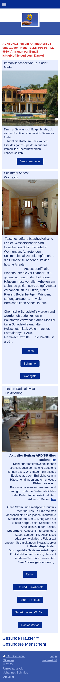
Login (53, 656)
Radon (30, 574)
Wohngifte (30, 376)
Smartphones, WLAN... (30, 612)
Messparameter (30, 161)
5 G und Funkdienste (30, 587)
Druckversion (14, 656)
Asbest (30, 351)
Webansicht (49, 660)
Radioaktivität (30, 625)
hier (53, 460)
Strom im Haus (30, 599)
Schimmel (30, 363)
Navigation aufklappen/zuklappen (30, 4)
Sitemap (8, 660)
